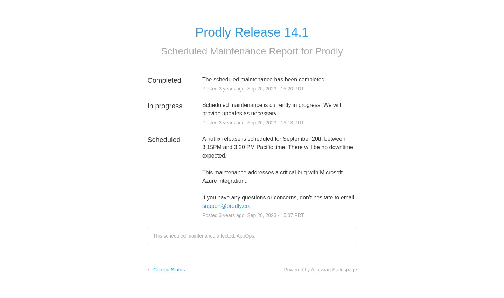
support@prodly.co (225, 206)
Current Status (166, 269)
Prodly (329, 51)
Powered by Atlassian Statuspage (320, 269)
